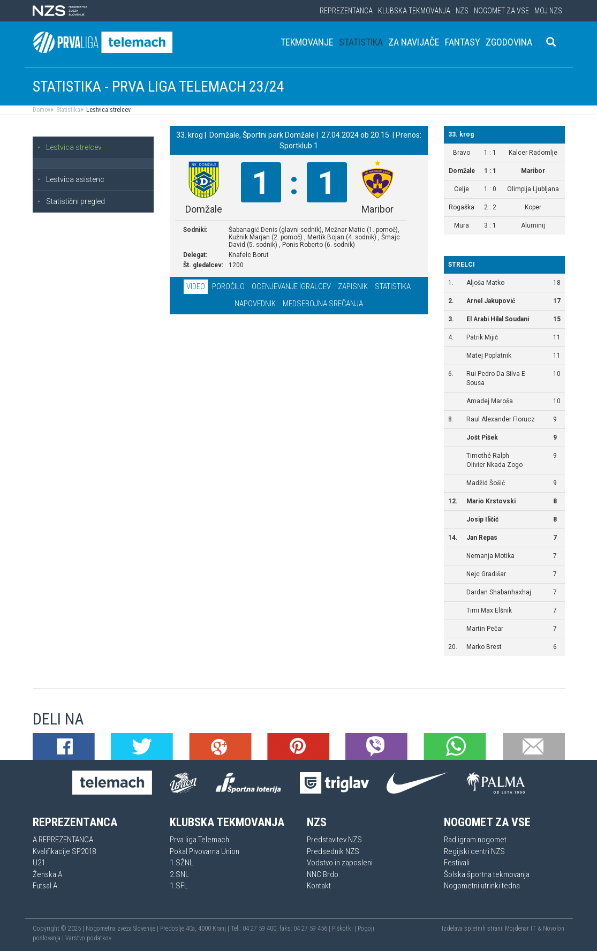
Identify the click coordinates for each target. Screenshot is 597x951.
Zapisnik (353, 286)
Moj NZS (548, 10)
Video (195, 286)
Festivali (457, 862)
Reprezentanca (346, 10)
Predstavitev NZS (334, 839)
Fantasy (462, 42)
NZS (462, 10)
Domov (41, 110)
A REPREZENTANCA (63, 839)
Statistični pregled (71, 201)
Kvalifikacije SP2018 (64, 851)
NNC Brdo (322, 874)
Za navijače (414, 42)
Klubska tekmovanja (414, 10)
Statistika (361, 42)
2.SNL (179, 874)
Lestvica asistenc (70, 179)
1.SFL (179, 885)
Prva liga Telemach (199, 839)
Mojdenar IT (520, 928)
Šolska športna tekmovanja (487, 874)
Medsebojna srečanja (323, 303)
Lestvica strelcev (108, 110)
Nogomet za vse (501, 10)
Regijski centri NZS (474, 851)
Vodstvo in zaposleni (340, 862)
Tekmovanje (307, 42)
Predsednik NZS (333, 851)
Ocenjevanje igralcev (291, 286)
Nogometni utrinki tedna (482, 885)
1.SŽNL (181, 862)
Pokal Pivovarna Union (204, 851)
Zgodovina (509, 42)
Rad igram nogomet (475, 839)
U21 (39, 862)
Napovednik (255, 303)
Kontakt (319, 885)
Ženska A (47, 874)
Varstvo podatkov (88, 938)
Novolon (553, 928)
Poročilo (228, 286)
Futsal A (45, 885)
